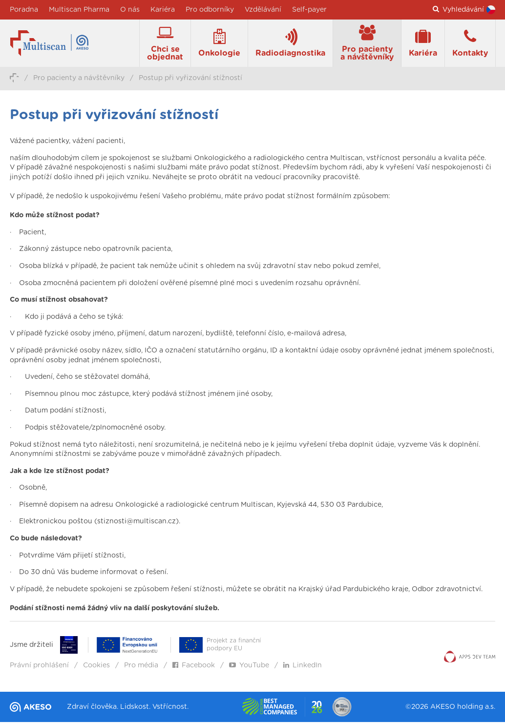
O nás (130, 9)
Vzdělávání (263, 9)
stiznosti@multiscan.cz (136, 523)
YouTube (249, 666)
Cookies (96, 666)
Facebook (193, 666)
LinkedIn (302, 666)
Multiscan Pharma (79, 9)
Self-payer (309, 9)
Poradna (24, 9)
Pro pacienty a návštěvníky (79, 79)
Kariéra (162, 9)
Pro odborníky (210, 9)
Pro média (141, 666)
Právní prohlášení (39, 666)
